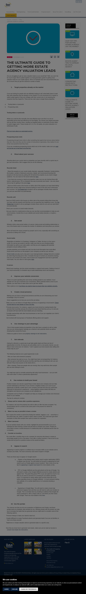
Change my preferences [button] (29, 589)
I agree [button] (6, 589)
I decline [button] (15, 589)
